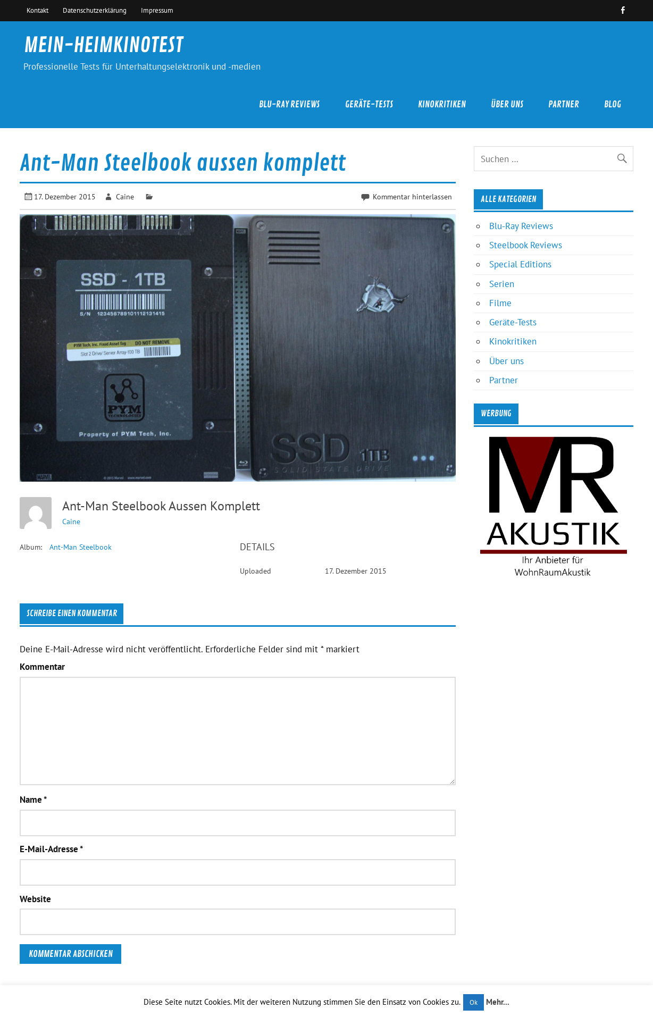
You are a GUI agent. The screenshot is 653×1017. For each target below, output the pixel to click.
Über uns (507, 104)
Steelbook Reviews (525, 245)
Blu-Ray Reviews (289, 104)
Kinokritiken (442, 104)
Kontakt (37, 10)
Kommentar (42, 666)
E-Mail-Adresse (51, 849)
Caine (125, 196)
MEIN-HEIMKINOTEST (103, 45)
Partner (563, 104)
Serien (501, 284)
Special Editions (520, 264)
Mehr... (497, 1002)
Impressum (157, 10)
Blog (612, 104)
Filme (500, 303)
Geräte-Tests (369, 104)
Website (35, 899)
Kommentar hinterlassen (412, 196)
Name (33, 799)
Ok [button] (474, 1002)
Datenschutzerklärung (95, 10)
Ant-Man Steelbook (80, 547)
